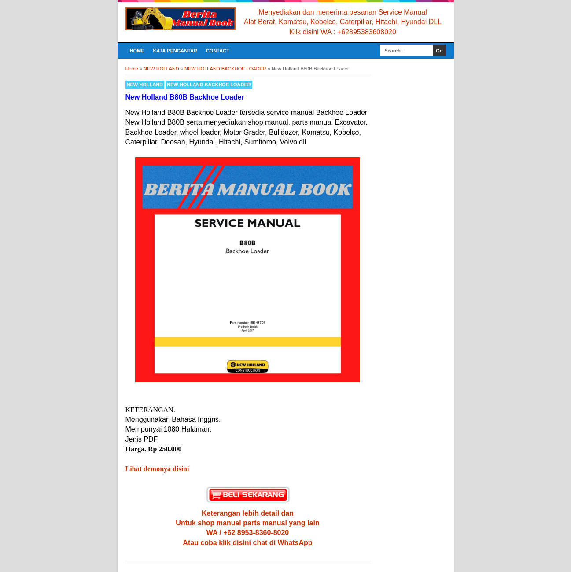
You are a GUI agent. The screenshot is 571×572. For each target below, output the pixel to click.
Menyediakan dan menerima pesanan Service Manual (342, 12)
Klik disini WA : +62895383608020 (342, 32)
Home (137, 50)
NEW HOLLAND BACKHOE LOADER (209, 84)
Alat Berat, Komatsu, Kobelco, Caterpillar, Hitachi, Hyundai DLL (343, 22)
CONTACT (217, 50)
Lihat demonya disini (157, 468)
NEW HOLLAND (145, 84)
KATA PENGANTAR (175, 50)
